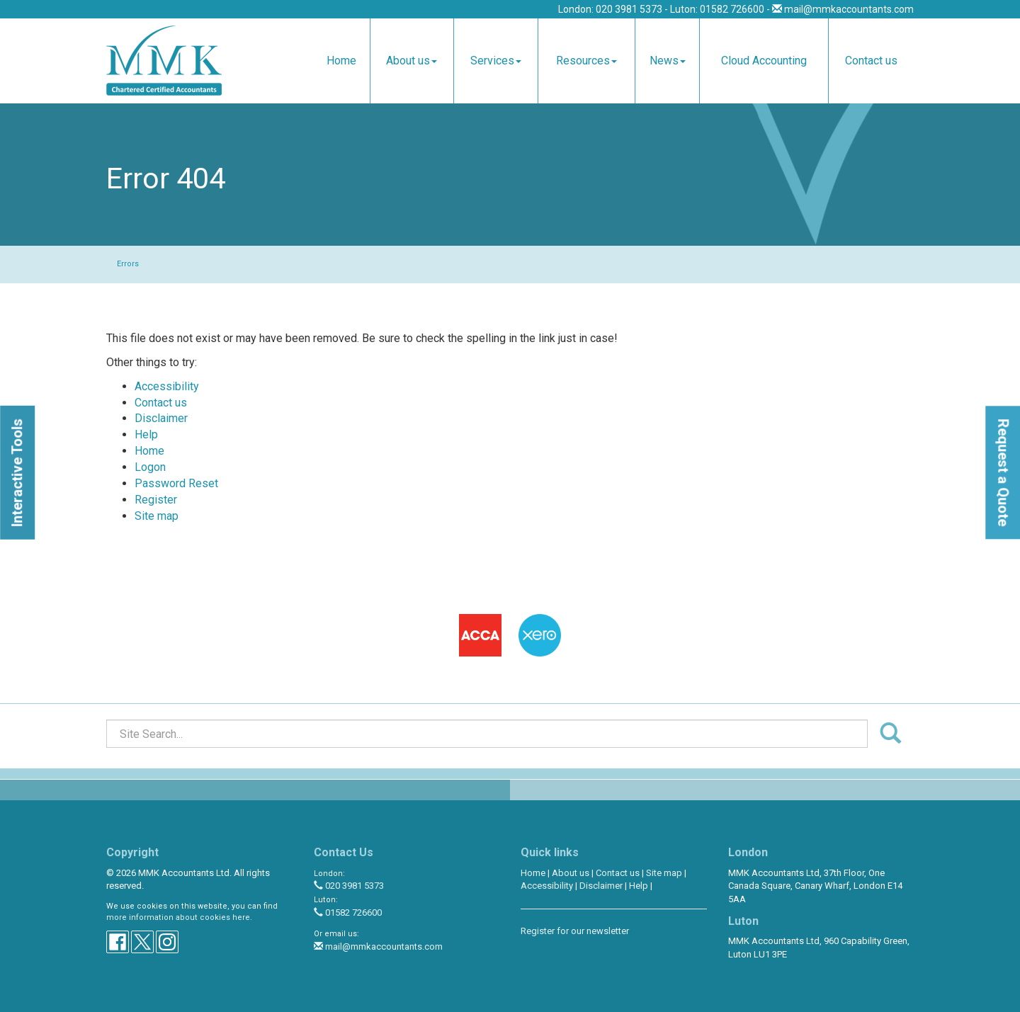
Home (341, 60)
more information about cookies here (178, 917)
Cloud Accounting (764, 60)
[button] (17, 473)
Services (495, 60)
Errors (128, 263)
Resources (586, 60)
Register (156, 499)
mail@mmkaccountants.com (849, 9)
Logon (150, 467)
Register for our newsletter (575, 931)
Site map (156, 516)
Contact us (871, 60)
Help (146, 434)
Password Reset (176, 483)
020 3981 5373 (349, 885)
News (668, 60)
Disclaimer (161, 418)
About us (411, 60)
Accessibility (167, 386)
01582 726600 (348, 912)
